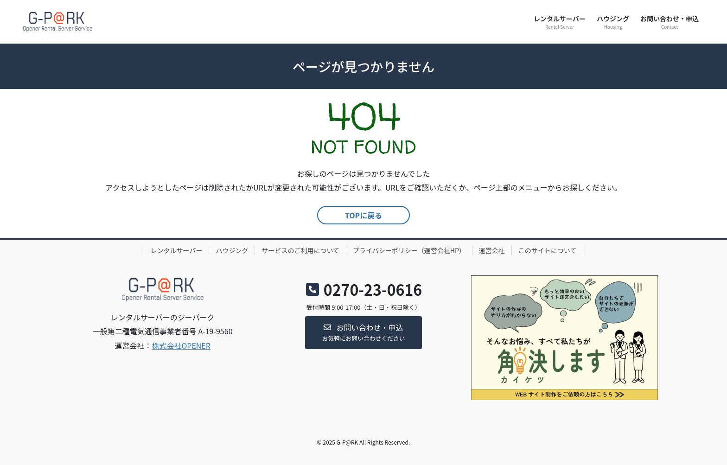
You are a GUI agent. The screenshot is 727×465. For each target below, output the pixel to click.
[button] (363, 332)
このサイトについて (547, 250)
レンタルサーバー (177, 250)
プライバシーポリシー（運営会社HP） (409, 250)
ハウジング (232, 250)
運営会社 (492, 250)
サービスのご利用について (300, 250)
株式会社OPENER (181, 345)
